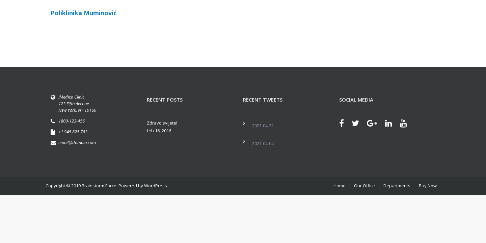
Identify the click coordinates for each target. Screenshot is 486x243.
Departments (396, 186)
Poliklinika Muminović (83, 13)
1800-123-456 (71, 121)
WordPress (155, 186)
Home (339, 186)
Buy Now (428, 186)
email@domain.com (77, 142)
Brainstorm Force (99, 186)
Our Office (364, 186)
